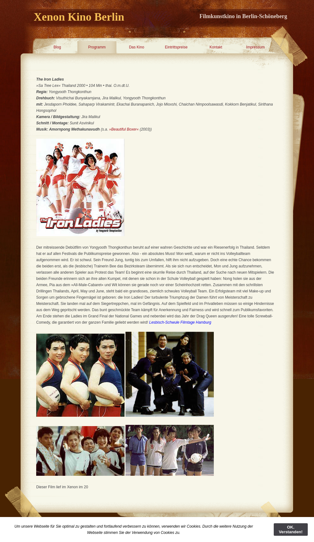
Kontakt (215, 47)
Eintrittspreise (176, 47)
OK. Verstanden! (290, 529)
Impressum (255, 47)
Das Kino (136, 47)
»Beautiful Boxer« (124, 129)
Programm (96, 47)
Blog (57, 47)
